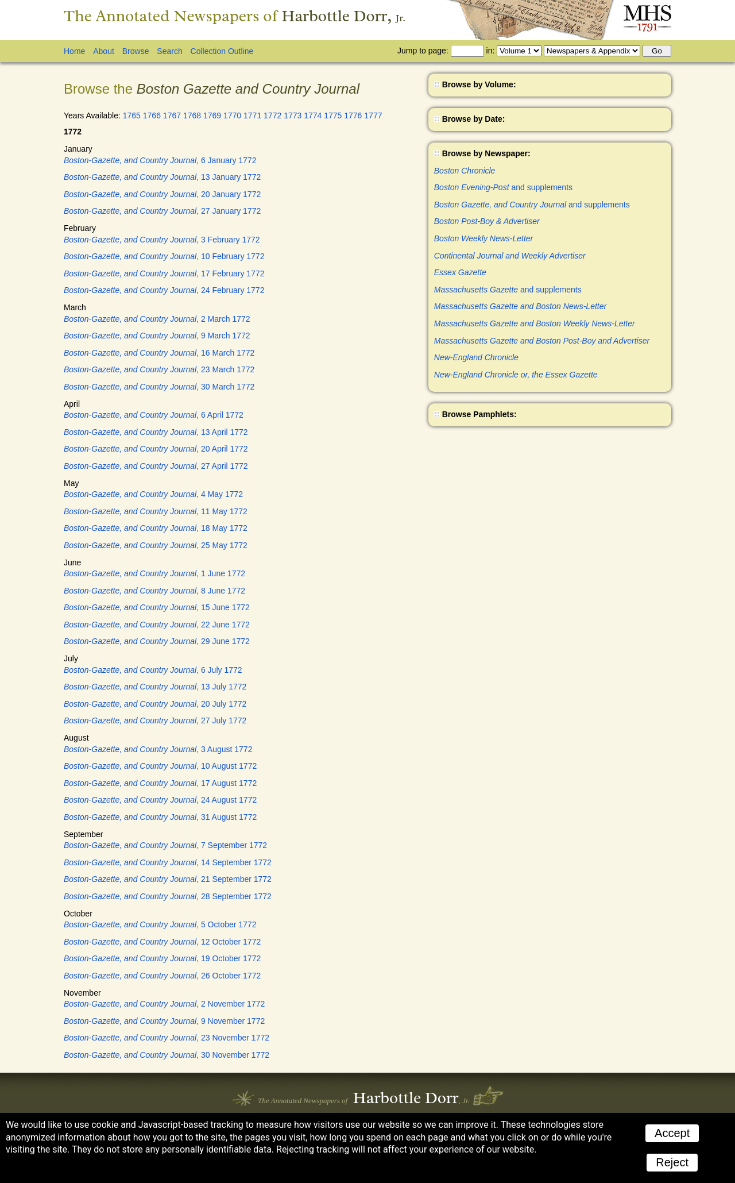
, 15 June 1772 (157, 607)
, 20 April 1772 (156, 448)
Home (74, 51)
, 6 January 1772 (160, 160)
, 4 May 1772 (153, 494)
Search (169, 51)
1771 (252, 115)
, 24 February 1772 (164, 290)
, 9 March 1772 (157, 335)
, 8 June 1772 (154, 590)
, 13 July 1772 (155, 686)
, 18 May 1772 (155, 528)
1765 (132, 115)
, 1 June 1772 (154, 573)
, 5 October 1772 (160, 924)
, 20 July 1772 (155, 703)
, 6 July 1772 (153, 670)
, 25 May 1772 (155, 545)
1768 (192, 115)
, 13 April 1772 (156, 432)
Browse (135, 51)
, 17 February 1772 (164, 273)
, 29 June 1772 (157, 641)
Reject (672, 1162)
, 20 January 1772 (162, 194)
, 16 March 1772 (159, 352)
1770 (232, 115)
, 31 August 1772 (160, 817)
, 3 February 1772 (162, 239)
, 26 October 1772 (162, 975)
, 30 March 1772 (159, 386)
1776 (353, 115)
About (103, 51)
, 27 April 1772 (156, 466)
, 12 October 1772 (162, 941)
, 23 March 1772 (159, 369)
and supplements (503, 187)
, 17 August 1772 (160, 783)
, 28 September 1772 (168, 896)
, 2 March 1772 (157, 318)
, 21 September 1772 (168, 879)
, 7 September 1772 (165, 845)
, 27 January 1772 (162, 210)
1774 (313, 115)
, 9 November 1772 (164, 1021)
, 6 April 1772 (153, 414)
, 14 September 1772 (168, 862)
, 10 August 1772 (160, 765)
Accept (672, 1133)
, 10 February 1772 (164, 256)
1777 (373, 115)
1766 (152, 115)
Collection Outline (222, 51)
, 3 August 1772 (158, 749)
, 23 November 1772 (166, 1037)
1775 (333, 115)
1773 (292, 115)
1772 (272, 115)
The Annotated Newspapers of (234, 16)
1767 (172, 115)
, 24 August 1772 (160, 799)
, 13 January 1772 (162, 177)
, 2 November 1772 (164, 1003)
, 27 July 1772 (155, 720)
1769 (212, 115)
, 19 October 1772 (162, 958)
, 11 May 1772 (155, 511)
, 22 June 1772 (157, 624)
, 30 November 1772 (166, 1054)
